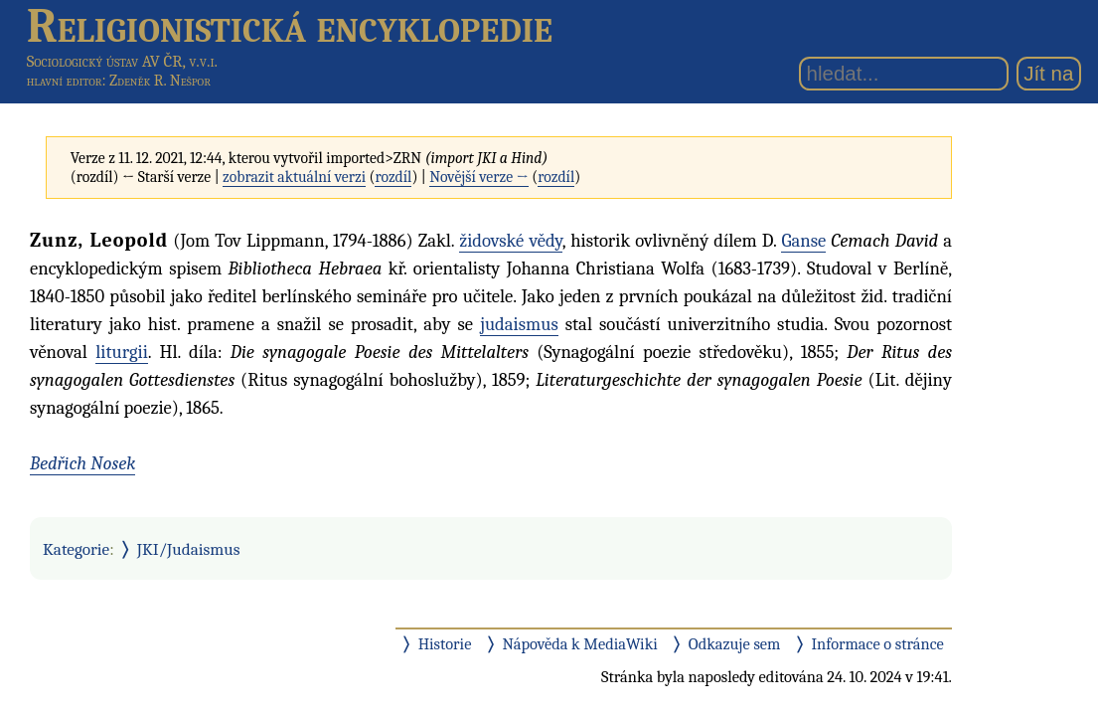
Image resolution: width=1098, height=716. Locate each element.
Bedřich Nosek (82, 463)
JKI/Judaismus (188, 549)
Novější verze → (479, 177)
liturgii (121, 352)
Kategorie (76, 549)
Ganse (803, 241)
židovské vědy (510, 241)
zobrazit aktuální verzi (294, 177)
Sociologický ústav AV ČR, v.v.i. (122, 61)
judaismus (519, 324)
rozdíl (393, 177)
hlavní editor (64, 81)
